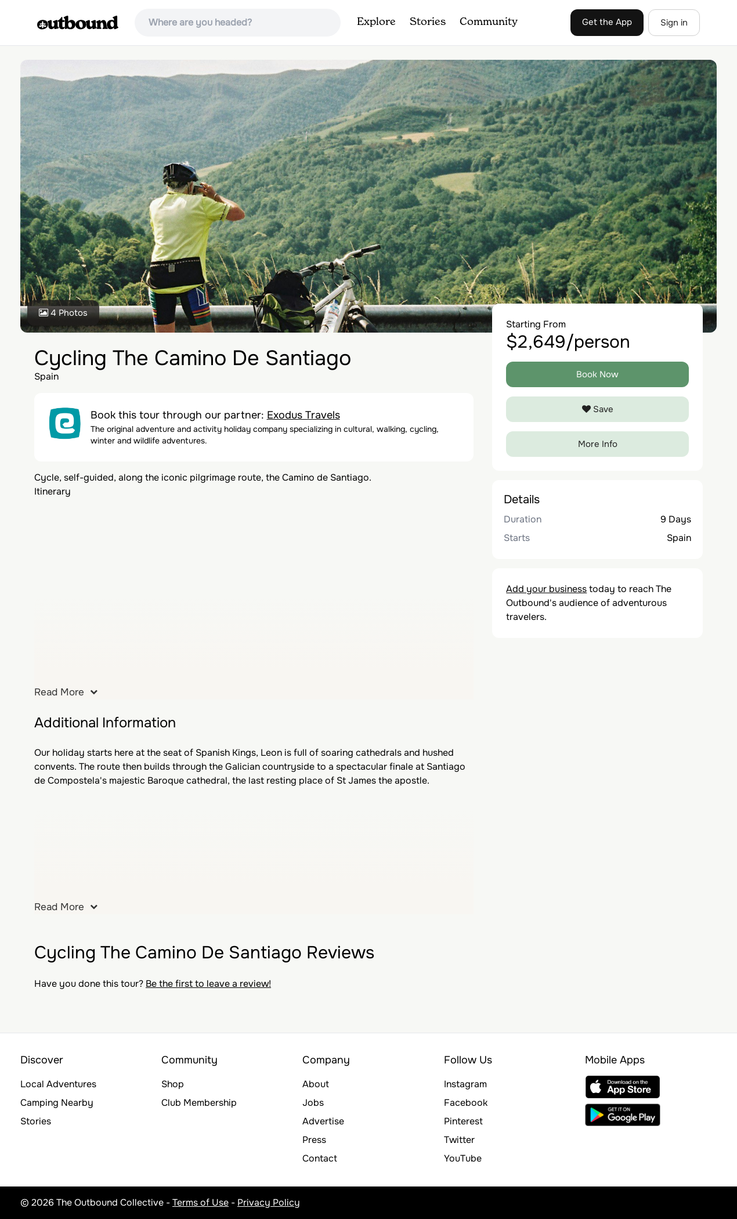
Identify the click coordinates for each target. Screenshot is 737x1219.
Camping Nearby (56, 1103)
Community (489, 22)
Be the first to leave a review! (208, 984)
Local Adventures (58, 1084)
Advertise (323, 1121)
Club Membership (199, 1103)
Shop (172, 1084)
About (315, 1084)
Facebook (465, 1103)
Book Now (597, 374)
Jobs (313, 1103)
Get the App (607, 22)
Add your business (546, 589)
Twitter (459, 1140)
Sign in (674, 22)
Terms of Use (200, 1202)
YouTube (463, 1158)
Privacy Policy (268, 1202)
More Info (597, 444)
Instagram (465, 1084)
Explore (376, 22)
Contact (319, 1158)
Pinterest (463, 1121)
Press (314, 1140)
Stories (428, 22)
